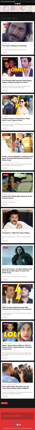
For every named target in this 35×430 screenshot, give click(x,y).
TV (2, 154)
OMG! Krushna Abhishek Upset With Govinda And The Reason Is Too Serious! (17, 308)
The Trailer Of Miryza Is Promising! (14, 46)
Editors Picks (4, 305)
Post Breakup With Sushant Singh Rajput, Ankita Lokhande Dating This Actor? (17, 81)
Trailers (9, 43)
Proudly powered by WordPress (10, 428)
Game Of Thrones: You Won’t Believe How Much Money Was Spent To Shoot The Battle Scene (17, 270)
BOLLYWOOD (4, 43)
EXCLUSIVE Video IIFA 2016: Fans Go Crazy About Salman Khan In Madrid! (15, 387)
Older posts (4, 403)
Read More (5, 52)
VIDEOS (13, 384)
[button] (17, 1)
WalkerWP (29, 428)
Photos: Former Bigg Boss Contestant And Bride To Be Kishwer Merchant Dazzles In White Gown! (17, 158)
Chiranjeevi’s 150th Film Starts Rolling (16, 233)
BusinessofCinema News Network (8, 47)
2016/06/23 (17, 47)
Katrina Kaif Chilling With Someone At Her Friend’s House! (17, 197)
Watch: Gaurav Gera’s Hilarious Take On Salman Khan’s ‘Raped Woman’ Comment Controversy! (17, 347)
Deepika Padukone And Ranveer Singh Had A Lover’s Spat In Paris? (16, 119)
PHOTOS (9, 194)
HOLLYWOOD (4, 267)
